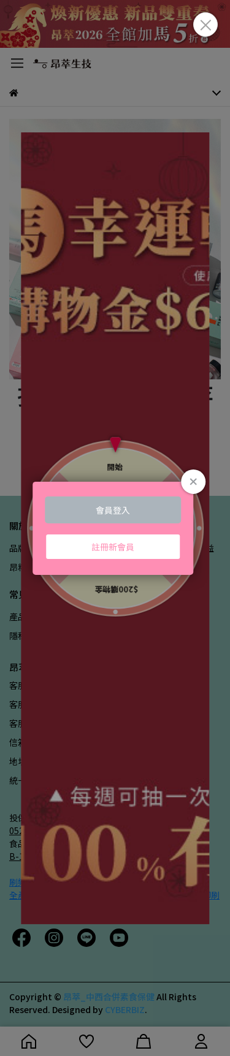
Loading (115, 528)
